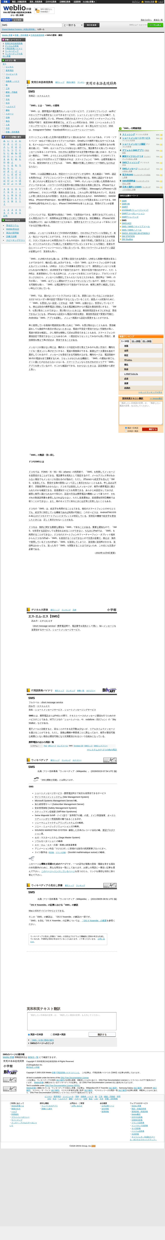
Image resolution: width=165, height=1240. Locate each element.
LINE (31, 233)
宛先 (92, 144)
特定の (62, 174)
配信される (74, 736)
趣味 (8, 110)
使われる (77, 137)
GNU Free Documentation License (75, 1078)
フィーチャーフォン (101, 118)
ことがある (106, 295)
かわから (47, 362)
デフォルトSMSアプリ (133, 150)
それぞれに (63, 152)
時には (53, 347)
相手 (80, 148)
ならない (33, 166)
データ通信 (101, 351)
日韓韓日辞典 (65, 2)
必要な (34, 251)
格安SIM (47, 122)
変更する (73, 177)
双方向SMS (127, 174)
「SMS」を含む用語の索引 (42, 1040)
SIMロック (88, 746)
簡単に (95, 177)
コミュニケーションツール (79, 130)
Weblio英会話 (12, 229)
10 (51, 270)
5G (55, 472)
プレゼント (80, 244)
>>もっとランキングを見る (150, 392)
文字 (67, 155)
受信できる (80, 332)
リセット (65, 358)
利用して (100, 472)
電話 (88, 306)
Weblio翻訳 (136, 1114)
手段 (106, 336)
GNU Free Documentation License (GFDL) (62, 1085)
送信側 (91, 542)
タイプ (58, 233)
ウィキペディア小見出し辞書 (47, 885)
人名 (8, 125)
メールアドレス (50, 144)
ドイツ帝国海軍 (98, 815)
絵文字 (97, 479)
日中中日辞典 (51, 2)
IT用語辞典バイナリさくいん (67, 1073)
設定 (53, 299)
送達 (56, 490)
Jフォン (102, 719)
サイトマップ (16, 1120)
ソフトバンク (101, 111)
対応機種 (94, 218)
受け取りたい (66, 310)
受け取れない (90, 325)
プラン (104, 203)
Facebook (58, 130)
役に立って (69, 248)
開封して (62, 277)
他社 (84, 508)
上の (36, 516)
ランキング (66, 610)
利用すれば (36, 177)
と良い (32, 369)
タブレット (66, 516)
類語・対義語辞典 (19, 2)
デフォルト (70, 281)
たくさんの (60, 155)
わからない (82, 366)
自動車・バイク (12, 81)
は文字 (61, 218)
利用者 (106, 181)
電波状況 (56, 325)
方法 (73, 494)
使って (49, 188)
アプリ (46, 177)
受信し (45, 303)
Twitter (48, 130)
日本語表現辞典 (37, 35)
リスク (84, 277)
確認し (44, 332)
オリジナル (38, 244)
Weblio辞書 (38, 1082)
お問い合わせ (77, 1106)
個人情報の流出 (78, 185)
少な (81, 729)
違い (98, 152)
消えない (58, 329)
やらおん (128, 360)
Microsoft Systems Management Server (54, 800)
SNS (91, 122)
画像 (81, 236)
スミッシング (128, 134)
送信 (73, 284)
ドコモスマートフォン (48, 516)
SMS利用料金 (128, 181)
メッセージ (89, 181)
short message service (44, 626)
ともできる (74, 508)
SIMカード (93, 163)
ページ (68, 174)
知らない (73, 148)
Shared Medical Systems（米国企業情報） (19, 29)
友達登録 (41, 273)
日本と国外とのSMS (132, 187)
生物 (8, 117)
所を (58, 332)
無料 (91, 141)
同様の (54, 222)
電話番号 (56, 111)
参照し (51, 497)
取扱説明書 (40, 497)
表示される (42, 196)
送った (51, 545)
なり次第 (64, 736)
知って (104, 148)
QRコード (52, 746)
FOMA (44, 472)
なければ (110, 163)
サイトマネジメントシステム (48, 797)
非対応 (92, 516)
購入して (60, 244)
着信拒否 (96, 306)
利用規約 (15, 1114)
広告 (90, 270)
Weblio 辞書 (149, 2)
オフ (100, 310)
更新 (113, 553)
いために (68, 325)
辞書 (5, 2)
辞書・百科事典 (21, 35)
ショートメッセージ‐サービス (136, 138)
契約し (103, 163)
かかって (39, 545)
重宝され (50, 181)
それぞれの (91, 362)
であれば (64, 512)
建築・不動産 (11, 92)
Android (32, 318)
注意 (90, 538)
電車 (8, 78)
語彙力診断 (11, 236)
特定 (126, 355)
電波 (75, 329)
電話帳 (72, 306)
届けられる (46, 494)
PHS (57, 715)
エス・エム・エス (43, 845)
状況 (37, 332)
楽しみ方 (58, 262)
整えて (40, 340)
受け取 (37, 310)
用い (95, 626)
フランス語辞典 (138, 1123)
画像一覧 (80, 691)
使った (49, 137)
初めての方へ (146, 20)
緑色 (73, 196)
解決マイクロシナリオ (132, 156)
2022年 (99, 553)
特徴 (94, 155)
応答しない (95, 501)
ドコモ (89, 111)
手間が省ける (83, 177)
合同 (126, 350)
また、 (53, 501)
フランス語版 (61, 852)
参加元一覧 (158, 20)
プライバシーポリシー (20, 1117)
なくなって (73, 299)
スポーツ (10, 114)
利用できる (78, 490)
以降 (34, 222)
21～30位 (147, 341)
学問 (8, 96)
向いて (42, 288)
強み (69, 479)
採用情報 (105, 1112)
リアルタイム (96, 729)
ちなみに (89, 531)
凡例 (74, 610)
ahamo (67, 472)
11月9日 (106, 553)
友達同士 (68, 244)
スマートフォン (82, 118)
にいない (39, 736)
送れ (58, 479)
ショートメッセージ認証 (133, 144)
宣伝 (84, 270)
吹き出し (64, 196)
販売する (100, 240)
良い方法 (100, 347)
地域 (48, 325)
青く (35, 196)
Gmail (80, 141)
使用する (47, 115)
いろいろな (95, 295)
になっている (88, 281)
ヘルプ (160, 2)
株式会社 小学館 (32, 1067)
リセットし (84, 336)
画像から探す (46, 1109)
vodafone (90, 719)
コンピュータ (11, 74)
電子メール (34, 729)
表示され (83, 483)
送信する (71, 188)
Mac (31, 911)
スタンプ (90, 236)
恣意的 (127, 388)
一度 (71, 336)
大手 (48, 159)
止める (65, 531)
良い (102, 336)
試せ (71, 332)
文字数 (84, 152)
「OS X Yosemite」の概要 (94, 920)
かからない (53, 486)
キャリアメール (61, 141)
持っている (42, 366)
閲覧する (73, 545)
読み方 (32, 706)
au (110, 111)
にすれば (63, 303)
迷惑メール (106, 281)
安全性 (46, 251)
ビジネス (10, 67)
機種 (90, 494)
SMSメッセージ (130, 168)
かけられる (77, 358)
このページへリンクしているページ (58, 871)
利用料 (53, 218)
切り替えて (82, 347)
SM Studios (127, 239)
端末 (113, 534)
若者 (109, 244)
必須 (126, 378)
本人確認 (96, 174)
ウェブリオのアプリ (49, 1106)
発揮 (126, 383)
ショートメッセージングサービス (80, 710)
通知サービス (64, 490)
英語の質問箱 (12, 233)
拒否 (97, 303)
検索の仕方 (15, 1109)
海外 (113, 538)
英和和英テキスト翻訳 (43, 1008)
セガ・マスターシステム (46, 837)
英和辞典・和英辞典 (140, 1112)
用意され (37, 218)
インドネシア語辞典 (140, 1126)
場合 (37, 479)
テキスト (46, 192)
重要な (55, 527)
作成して (92, 240)
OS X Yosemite (38, 905)
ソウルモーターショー (45, 841)
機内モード (63, 347)
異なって (90, 732)
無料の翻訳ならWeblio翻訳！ (46, 10)
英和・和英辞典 (36, 2)
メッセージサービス (72, 111)
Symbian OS (78, 746)
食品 (8, 121)
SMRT (125, 207)
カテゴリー (90, 691)
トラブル (63, 295)
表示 (50, 329)
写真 (54, 192)
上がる (84, 354)
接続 (41, 329)
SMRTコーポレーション (133, 213)
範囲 (33, 736)
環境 (62, 483)
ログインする (79, 174)
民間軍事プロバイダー (94, 848)
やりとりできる (56, 911)
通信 (99, 715)
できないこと (49, 336)
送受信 (72, 152)
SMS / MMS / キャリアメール (136, 226)
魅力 (43, 270)
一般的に (35, 155)
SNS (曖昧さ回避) (49, 780)
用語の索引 (70, 82)
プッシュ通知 (56, 281)
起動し (59, 318)
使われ (97, 270)
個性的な (96, 266)
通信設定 (33, 336)
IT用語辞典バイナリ (42, 690)
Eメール (91, 137)
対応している (49, 512)
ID (82, 248)
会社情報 (105, 1109)
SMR (124, 201)
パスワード (61, 177)
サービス (68, 115)
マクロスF (61, 848)
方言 (8, 128)
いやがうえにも (131, 374)
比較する (45, 729)
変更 (103, 314)
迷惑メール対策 (98, 299)
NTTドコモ (55, 719)
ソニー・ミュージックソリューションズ (54, 826)
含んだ (106, 479)
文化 (8, 99)
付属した (83, 163)
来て (110, 358)
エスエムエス (43, 96)
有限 (126, 346)
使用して (45, 118)
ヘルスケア (10, 106)
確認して (107, 284)
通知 (104, 358)
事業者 (57, 122)
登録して (107, 233)
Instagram (38, 130)
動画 (61, 192)
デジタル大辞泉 (39, 609)
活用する (80, 266)
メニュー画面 (70, 318)
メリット (37, 266)
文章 (54, 137)
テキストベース (76, 715)
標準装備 (107, 159)
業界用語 (10, 70)
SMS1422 (126, 223)
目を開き (79, 314)
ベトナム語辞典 (138, 1131)
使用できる (97, 214)
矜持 (126, 369)
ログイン (136, 1)
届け (33, 732)
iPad (47, 200)
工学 (8, 88)
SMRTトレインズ (130, 217)
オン (80, 281)
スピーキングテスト (15, 240)
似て (56, 126)
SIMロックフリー (101, 746)
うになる (41, 314)
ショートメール (71, 719)
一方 (75, 262)
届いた (100, 181)
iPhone (59, 118)
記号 (5, 215)
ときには (88, 203)
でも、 (63, 122)
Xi (51, 472)
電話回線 (108, 354)
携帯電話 (46, 111)
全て (44, 358)
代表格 (73, 233)
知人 (35, 236)
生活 (8, 103)
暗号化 (93, 192)
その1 (31, 299)
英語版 (51, 852)
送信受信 (62, 137)
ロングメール (62, 746)
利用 (31, 122)
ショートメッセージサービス (90, 115)
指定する (81, 475)
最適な (93, 351)
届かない (48, 295)
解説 (76, 905)
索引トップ (59, 82)
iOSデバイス (41, 911)
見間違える (67, 126)
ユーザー (42, 299)
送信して (38, 483)
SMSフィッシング (131, 162)
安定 (83, 329)
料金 (92, 152)
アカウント (96, 233)
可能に (57, 736)
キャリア (35, 115)
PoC (45, 746)
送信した (75, 486)
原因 (84, 295)
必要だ (98, 538)
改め (111, 351)
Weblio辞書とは (17, 1106)
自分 (83, 240)
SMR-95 (126, 204)
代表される (70, 118)
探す (113, 366)
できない (95, 273)
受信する (51, 483)
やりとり (111, 508)
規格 (62, 732)
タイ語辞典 (136, 1128)
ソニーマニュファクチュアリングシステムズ (56, 823)
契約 (63, 159)
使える (51, 141)
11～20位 (136, 341)
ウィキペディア (39, 760)
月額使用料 (40, 486)
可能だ (84, 188)
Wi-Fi (31, 358)
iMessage (94, 188)
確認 (64, 366)
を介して (62, 144)
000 (54, 270)
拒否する (38, 531)
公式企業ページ (108, 1106)
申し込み (108, 483)
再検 (75, 351)
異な (92, 126)
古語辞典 (77, 2)
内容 (82, 259)
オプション (71, 122)
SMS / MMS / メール (132, 230)
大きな (50, 259)
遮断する (50, 358)
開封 (98, 277)
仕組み (89, 736)
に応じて (75, 218)
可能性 (34, 284)
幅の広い (50, 262)
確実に (93, 284)
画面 (104, 366)
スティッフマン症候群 (45, 811)
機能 (75, 163)
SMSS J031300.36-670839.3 (136, 233)
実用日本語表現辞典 (42, 82)
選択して (33, 354)
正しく (75, 483)
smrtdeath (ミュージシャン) (135, 210)
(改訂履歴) (60, 1080)
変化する (83, 218)
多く (35, 181)
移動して (64, 332)
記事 (52, 905)
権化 (126, 364)
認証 (44, 174)
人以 (57, 273)
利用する (63, 508)
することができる (45, 475)
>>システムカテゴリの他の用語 (102, 749)
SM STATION (128, 236)
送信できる (70, 192)
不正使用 (64, 185)
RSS (93, 1146)
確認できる (46, 490)
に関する (47, 527)
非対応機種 (105, 497)
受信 (59, 299)
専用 (97, 203)
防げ (96, 185)
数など (67, 218)
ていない (53, 203)
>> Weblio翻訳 (156, 398)
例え (35, 306)
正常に (86, 501)
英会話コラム (12, 225)
